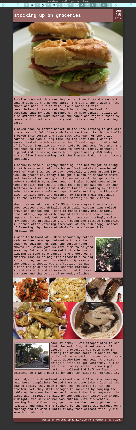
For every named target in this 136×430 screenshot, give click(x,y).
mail (64, 1)
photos (75, 1)
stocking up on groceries (47, 15)
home (86, 1)
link (118, 420)
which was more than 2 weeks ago (67, 142)
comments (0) (103, 420)
